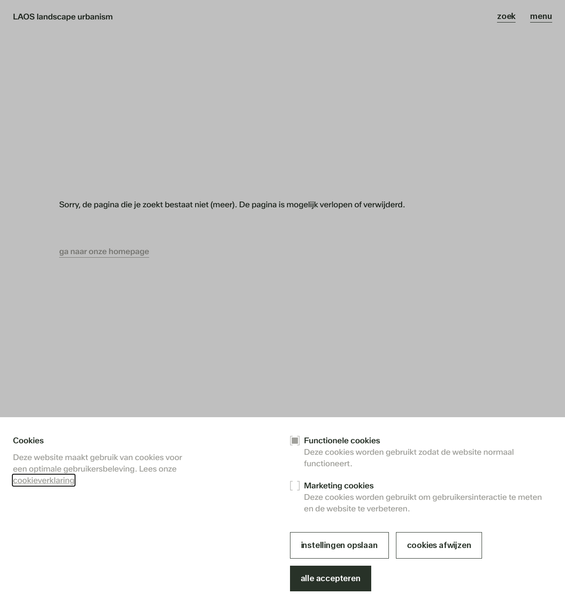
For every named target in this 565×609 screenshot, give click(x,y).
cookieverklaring (43, 480)
